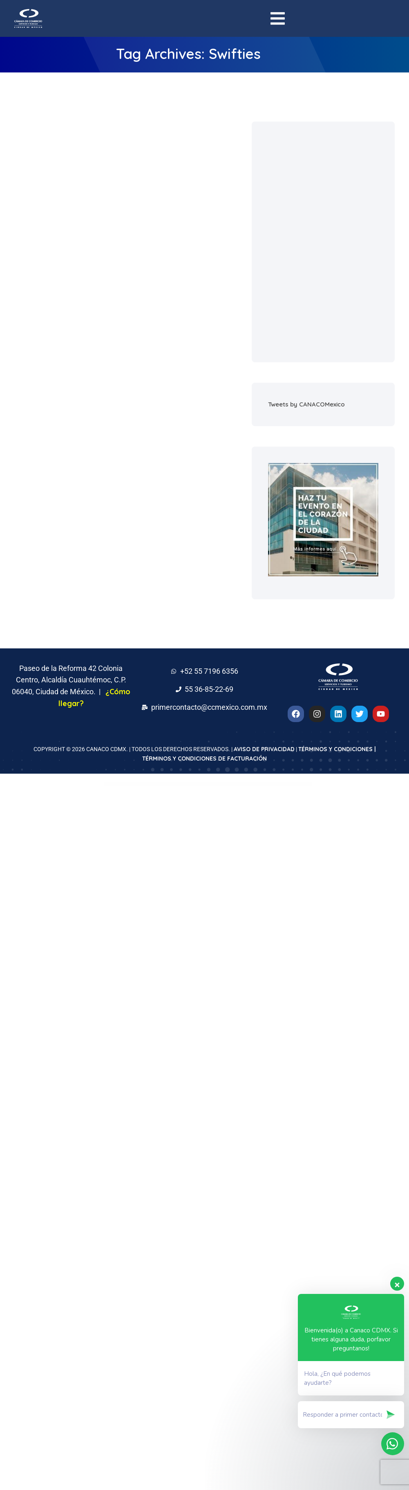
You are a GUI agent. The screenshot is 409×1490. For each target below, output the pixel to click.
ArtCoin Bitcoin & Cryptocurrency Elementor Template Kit (177, 784)
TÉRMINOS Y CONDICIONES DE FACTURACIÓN (204, 758)
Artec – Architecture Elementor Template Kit (206, 784)
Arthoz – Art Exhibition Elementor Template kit (258, 784)
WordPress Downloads (137, 784)
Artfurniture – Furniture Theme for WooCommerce (231, 784)
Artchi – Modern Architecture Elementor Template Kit (147, 784)
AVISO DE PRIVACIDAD (264, 749)
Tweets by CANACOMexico (306, 404)
